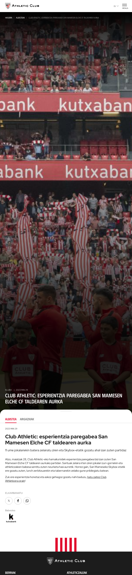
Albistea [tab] (10, 419)
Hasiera (8, 17)
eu (116, 6)
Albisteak (20, 17)
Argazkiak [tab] (27, 419)
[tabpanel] (66, 475)
